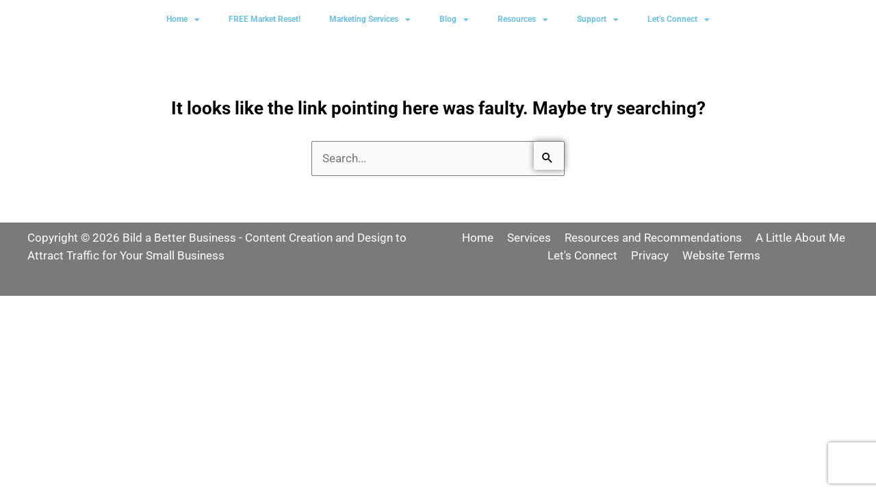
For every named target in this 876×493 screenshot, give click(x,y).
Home (183, 20)
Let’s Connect (678, 20)
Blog (454, 20)
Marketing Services (370, 20)
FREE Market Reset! (264, 19)
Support (598, 20)
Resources (523, 20)
